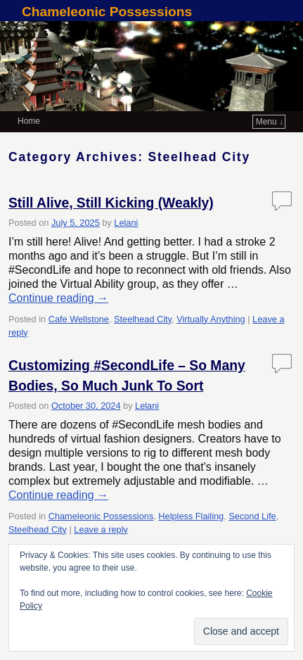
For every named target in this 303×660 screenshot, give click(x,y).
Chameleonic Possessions (107, 11)
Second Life (252, 516)
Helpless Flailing (191, 516)
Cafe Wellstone (79, 319)
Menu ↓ (269, 122)
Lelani (126, 222)
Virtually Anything (210, 319)
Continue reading (58, 298)
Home (29, 121)
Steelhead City (143, 319)
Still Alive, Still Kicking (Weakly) (111, 203)
